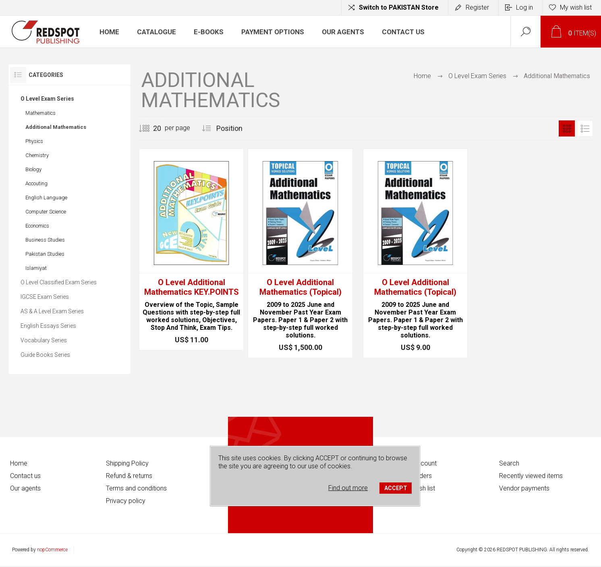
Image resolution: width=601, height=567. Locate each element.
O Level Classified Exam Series (59, 282)
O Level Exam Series (47, 98)
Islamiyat (36, 268)
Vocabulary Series (44, 340)
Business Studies (45, 240)
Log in (524, 7)
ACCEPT (395, 488)
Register (477, 7)
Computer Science (45, 212)
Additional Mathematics (55, 127)
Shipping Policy (127, 463)
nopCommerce (52, 550)
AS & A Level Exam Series (52, 311)
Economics (37, 226)
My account (420, 463)
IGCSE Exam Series (45, 297)
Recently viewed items (531, 476)
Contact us (25, 476)
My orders (417, 476)
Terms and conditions (136, 488)
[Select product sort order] (239, 128)
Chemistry (37, 155)
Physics (34, 141)
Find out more (348, 488)
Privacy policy (125, 501)
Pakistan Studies (44, 254)
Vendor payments (524, 488)
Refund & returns (129, 476)
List (585, 128)
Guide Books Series (45, 355)
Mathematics (40, 113)
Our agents (25, 488)
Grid (567, 128)
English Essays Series (48, 326)
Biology (33, 169)
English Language (46, 198)
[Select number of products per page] (151, 128)
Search (509, 463)
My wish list (419, 488)
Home (422, 76)
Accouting (36, 183)
